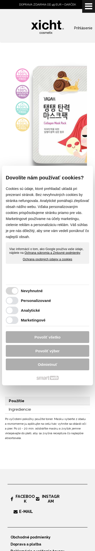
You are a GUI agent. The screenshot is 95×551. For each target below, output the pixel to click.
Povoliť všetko (47, 337)
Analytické (30, 310)
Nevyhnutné (32, 291)
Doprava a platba (26, 544)
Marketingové (33, 320)
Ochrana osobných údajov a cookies (47, 259)
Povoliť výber (47, 351)
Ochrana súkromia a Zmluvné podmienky (52, 253)
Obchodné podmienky (31, 537)
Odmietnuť (47, 364)
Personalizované (36, 300)
